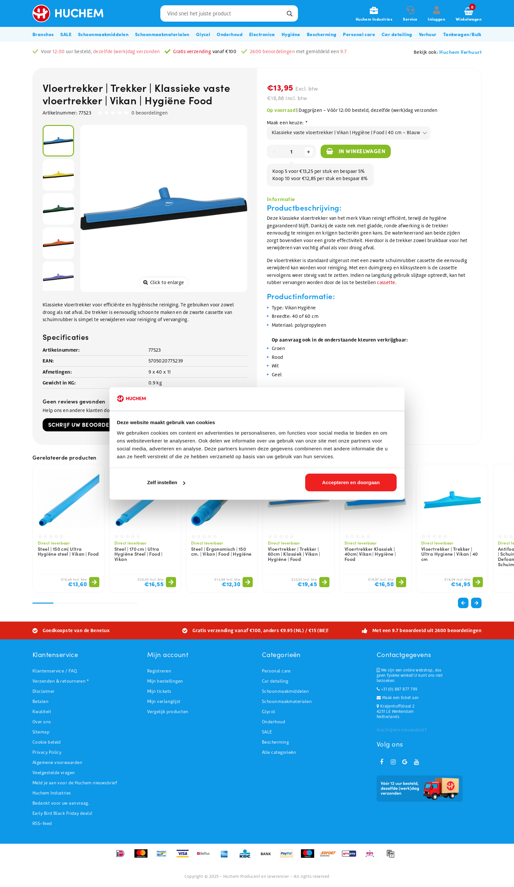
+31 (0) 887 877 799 (397, 689)
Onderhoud (273, 722)
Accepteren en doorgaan (351, 483)
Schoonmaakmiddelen (285, 691)
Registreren (159, 671)
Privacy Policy (46, 752)
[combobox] (229, 13)
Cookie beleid (46, 742)
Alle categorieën (279, 752)
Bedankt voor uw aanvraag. (60, 803)
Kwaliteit (41, 711)
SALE (267, 732)
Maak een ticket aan (398, 697)
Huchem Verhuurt (460, 51)
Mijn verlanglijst (164, 701)
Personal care (276, 671)
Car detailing (275, 681)
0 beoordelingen (149, 113)
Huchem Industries (51, 793)
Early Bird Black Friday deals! (62, 813)
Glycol (268, 711)
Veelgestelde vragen (53, 772)
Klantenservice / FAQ (54, 671)
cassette (386, 282)
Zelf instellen (166, 483)
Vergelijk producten (167, 711)
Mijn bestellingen (165, 681)
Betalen (40, 701)
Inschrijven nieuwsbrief (401, 730)
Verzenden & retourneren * (60, 681)
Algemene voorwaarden (57, 762)
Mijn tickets (159, 691)
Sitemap (40, 732)
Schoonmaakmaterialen (287, 701)
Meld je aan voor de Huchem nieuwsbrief (74, 783)
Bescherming (275, 742)
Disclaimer (43, 691)
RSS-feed (42, 823)
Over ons (41, 722)
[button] (476, 603)
